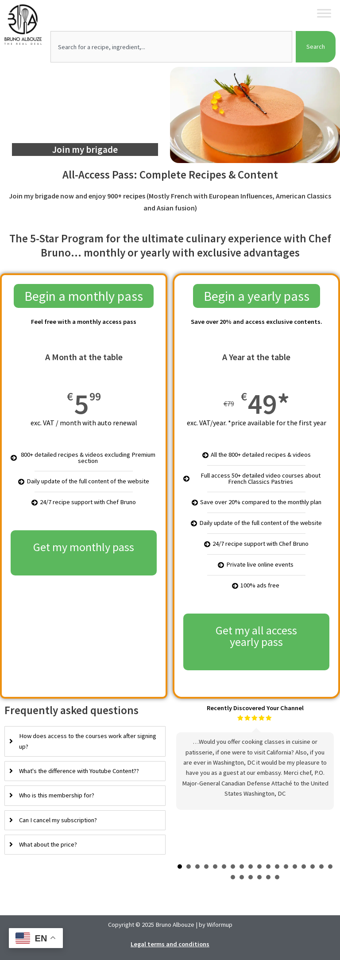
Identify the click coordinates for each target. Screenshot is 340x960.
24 (277, 877)
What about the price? (48, 844)
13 (286, 866)
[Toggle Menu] (324, 13)
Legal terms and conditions (170, 944)
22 (259, 877)
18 (330, 866)
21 (250, 877)
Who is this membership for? (56, 795)
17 (321, 866)
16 (312, 866)
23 (268, 877)
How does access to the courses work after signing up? (87, 741)
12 (277, 866)
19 (233, 877)
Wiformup (219, 925)
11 (268, 866)
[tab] (85, 741)
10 (259, 866)
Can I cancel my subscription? (58, 820)
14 (295, 866)
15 (303, 866)
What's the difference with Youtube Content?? (79, 771)
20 (242, 877)
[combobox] (171, 46)
